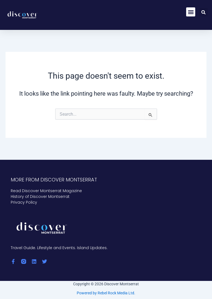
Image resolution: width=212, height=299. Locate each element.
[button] (190, 11)
